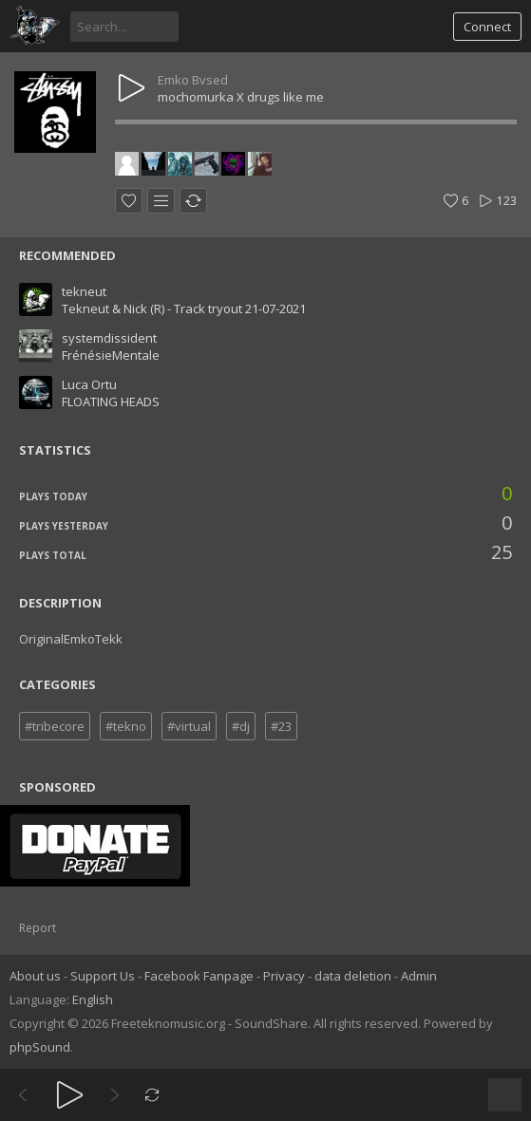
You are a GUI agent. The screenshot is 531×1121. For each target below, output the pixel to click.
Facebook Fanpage (199, 975)
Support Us (102, 975)
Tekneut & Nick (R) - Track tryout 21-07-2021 (184, 308)
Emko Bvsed (193, 79)
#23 (281, 726)
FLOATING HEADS (111, 401)
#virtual (189, 726)
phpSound (39, 1047)
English (92, 999)
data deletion (352, 975)
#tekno (125, 726)
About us (35, 975)
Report (37, 928)
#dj (241, 726)
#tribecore (55, 726)
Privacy (284, 975)
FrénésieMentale (111, 355)
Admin (419, 975)
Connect (487, 26)
